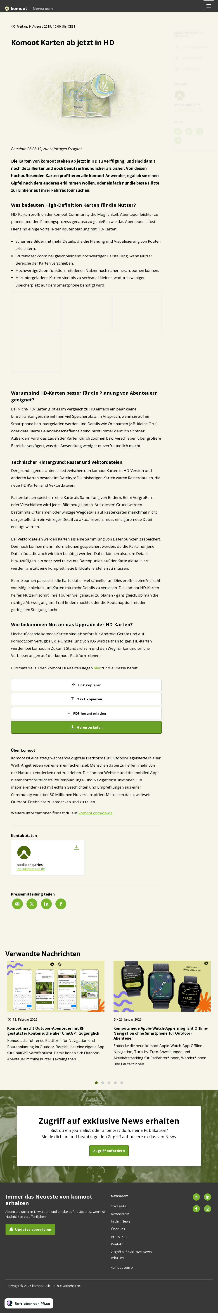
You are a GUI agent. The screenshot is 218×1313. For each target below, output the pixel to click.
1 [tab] (96, 1085)
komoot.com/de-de (95, 812)
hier (97, 668)
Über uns (118, 1229)
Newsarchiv (120, 1213)
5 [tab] (121, 1085)
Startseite (118, 1206)
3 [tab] (109, 1085)
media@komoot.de (31, 869)
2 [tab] (102, 1085)
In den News (120, 1221)
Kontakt (117, 1244)
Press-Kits (119, 1236)
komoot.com (120, 1267)
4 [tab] (115, 1085)
